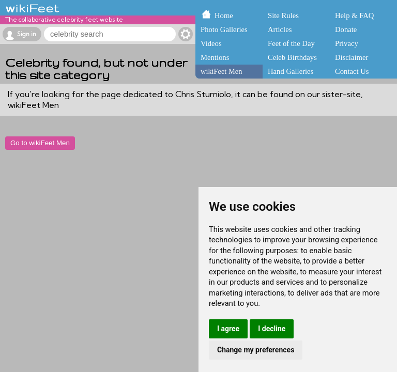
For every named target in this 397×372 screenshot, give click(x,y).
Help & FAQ (354, 15)
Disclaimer (351, 57)
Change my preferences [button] (255, 350)
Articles (280, 29)
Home (224, 15)
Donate (346, 29)
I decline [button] (271, 328)
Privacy (346, 43)
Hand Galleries (290, 71)
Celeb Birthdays (292, 57)
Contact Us (352, 71)
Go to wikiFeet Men (40, 143)
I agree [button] (228, 328)
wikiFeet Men (221, 71)
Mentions (215, 57)
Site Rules (283, 15)
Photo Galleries (224, 29)
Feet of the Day (291, 43)
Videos (211, 43)
